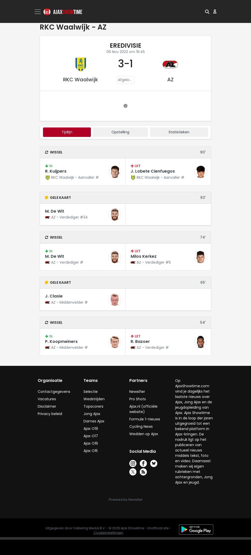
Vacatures (47, 399)
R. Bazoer (140, 341)
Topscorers (93, 406)
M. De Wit (54, 211)
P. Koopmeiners (61, 341)
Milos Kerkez (144, 256)
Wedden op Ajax (143, 433)
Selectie (90, 391)
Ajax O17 (90, 435)
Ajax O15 (90, 450)
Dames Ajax (93, 421)
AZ (170, 79)
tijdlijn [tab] (67, 132)
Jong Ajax (91, 413)
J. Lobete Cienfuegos (153, 171)
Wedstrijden (94, 399)
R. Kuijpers (55, 171)
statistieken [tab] (179, 132)
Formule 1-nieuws (144, 419)
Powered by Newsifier (126, 499)
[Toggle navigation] (38, 12)
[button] (207, 11)
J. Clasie (54, 296)
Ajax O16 (90, 443)
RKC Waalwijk (80, 79)
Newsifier (137, 391)
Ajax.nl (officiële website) (143, 409)
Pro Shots (137, 399)
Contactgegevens (54, 391)
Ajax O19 (90, 428)
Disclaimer (47, 406)
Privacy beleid (50, 413)
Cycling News (141, 426)
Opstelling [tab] (120, 132)
